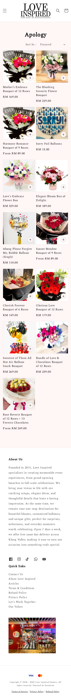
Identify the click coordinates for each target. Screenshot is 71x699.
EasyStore (49, 685)
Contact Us (16, 574)
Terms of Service (20, 691)
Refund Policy (18, 593)
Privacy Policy (18, 597)
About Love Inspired (22, 579)
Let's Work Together (22, 602)
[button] (5, 10)
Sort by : (31, 44)
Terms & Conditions (21, 588)
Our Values (16, 607)
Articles (14, 584)
